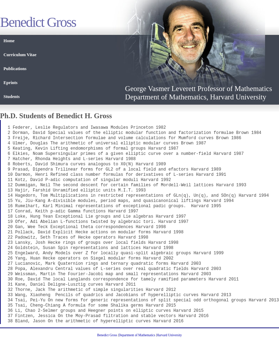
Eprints (10, 82)
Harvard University (169, 335)
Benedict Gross (107, 335)
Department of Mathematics (137, 335)
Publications (15, 68)
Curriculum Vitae (20, 54)
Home (9, 40)
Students (11, 96)
